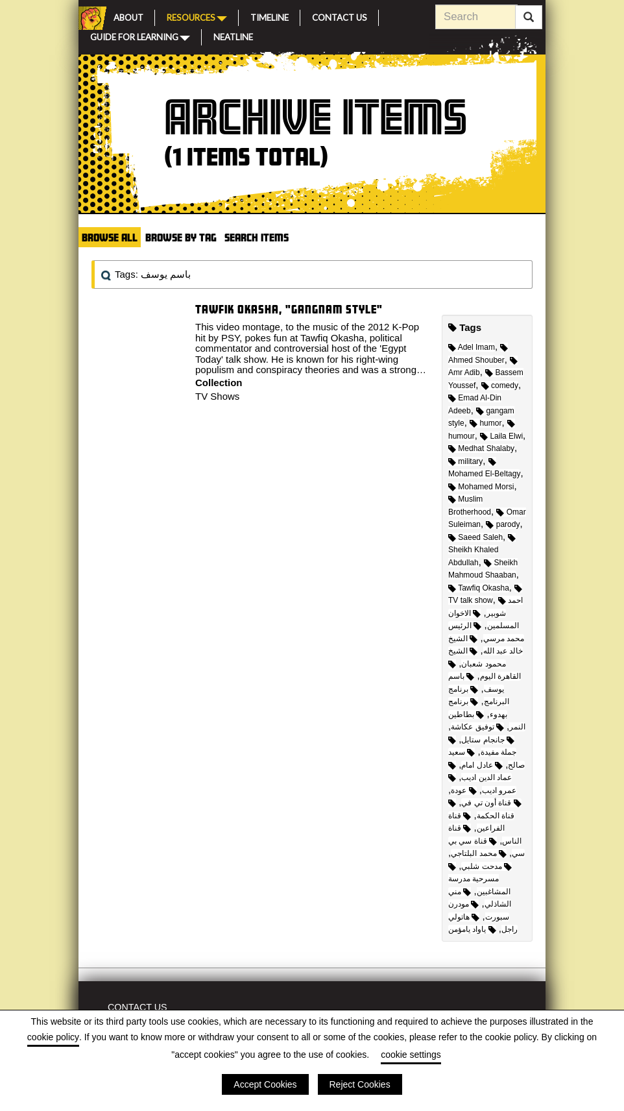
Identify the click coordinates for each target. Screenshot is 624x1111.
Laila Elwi (501, 436)
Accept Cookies (265, 1084)
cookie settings (411, 1054)
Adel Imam (471, 347)
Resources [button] (197, 16)
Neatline (233, 36)
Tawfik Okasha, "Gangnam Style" (289, 309)
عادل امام (482, 765)
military (465, 461)
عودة (463, 790)
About (128, 16)
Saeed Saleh (475, 537)
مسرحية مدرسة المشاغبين (479, 879)
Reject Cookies (360, 1084)
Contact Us (339, 16)
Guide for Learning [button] (140, 36)
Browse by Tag (181, 237)
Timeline (269, 16)
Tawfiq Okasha (478, 587)
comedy (499, 385)
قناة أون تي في (491, 802)
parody (503, 524)
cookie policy (53, 1037)
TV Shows (217, 396)
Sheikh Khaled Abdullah (482, 550)
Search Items (256, 237)
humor (485, 423)
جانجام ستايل (487, 739)
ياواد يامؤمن (472, 929)
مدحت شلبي (486, 866)
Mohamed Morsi (481, 486)
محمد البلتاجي (479, 853)
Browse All (110, 237)
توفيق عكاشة (477, 726)
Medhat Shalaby (481, 448)
